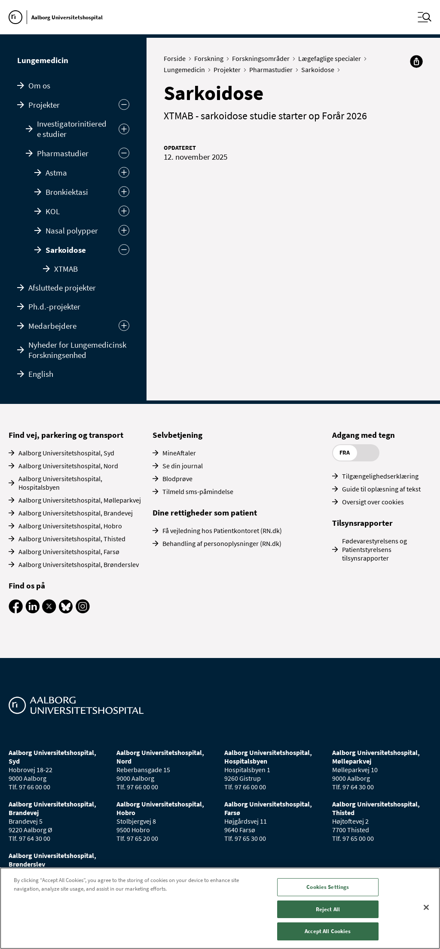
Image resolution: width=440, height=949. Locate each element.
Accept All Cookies (328, 931)
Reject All (328, 909)
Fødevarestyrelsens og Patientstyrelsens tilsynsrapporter (374, 549)
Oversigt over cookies (373, 501)
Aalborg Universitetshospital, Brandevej (75, 513)
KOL (53, 211)
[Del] (416, 61)
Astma (56, 172)
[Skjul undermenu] (124, 104)
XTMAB (66, 269)
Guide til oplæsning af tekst (381, 489)
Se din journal (182, 465)
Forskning (210, 58)
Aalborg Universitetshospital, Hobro (70, 525)
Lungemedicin (42, 60)
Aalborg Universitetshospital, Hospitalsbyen (60, 482)
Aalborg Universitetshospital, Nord (68, 465)
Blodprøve (177, 478)
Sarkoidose (66, 250)
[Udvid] (124, 129)
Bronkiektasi (67, 192)
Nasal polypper (72, 230)
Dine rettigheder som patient (205, 512)
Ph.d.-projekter (54, 306)
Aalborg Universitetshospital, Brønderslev (78, 564)
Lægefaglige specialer (331, 58)
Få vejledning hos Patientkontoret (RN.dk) (222, 530)
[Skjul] (124, 153)
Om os (39, 85)
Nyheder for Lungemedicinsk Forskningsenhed (77, 350)
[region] (220, 908)
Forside (176, 58)
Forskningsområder (262, 58)
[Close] (426, 907)
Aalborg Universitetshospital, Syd (66, 453)
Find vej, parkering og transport (66, 435)
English (40, 374)
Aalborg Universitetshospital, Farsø (68, 551)
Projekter (44, 105)
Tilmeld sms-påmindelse (197, 491)
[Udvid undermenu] (124, 325)
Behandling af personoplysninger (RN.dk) (221, 543)
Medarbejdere (52, 326)
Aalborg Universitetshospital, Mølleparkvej (79, 500)
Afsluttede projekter (62, 287)
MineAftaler (179, 453)
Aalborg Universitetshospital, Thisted (71, 538)
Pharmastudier (63, 153)
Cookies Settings (327, 887)
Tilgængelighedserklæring (380, 476)
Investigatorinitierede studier (72, 128)
